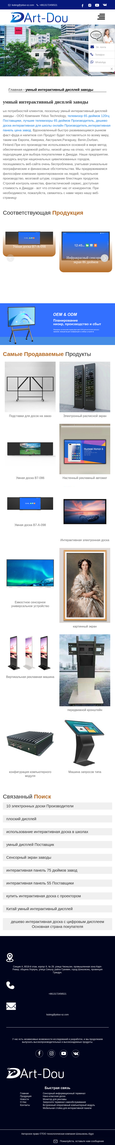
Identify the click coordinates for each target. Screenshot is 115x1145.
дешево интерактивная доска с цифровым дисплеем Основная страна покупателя (57, 924)
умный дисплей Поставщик (30, 845)
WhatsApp (98, 62)
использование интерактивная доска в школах (47, 832)
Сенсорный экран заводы (28, 857)
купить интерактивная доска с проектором (43, 896)
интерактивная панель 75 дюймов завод (41, 870)
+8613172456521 (48, 5)
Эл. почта (98, 47)
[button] (104, 258)
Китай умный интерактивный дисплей (39, 909)
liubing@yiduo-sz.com (23, 5)
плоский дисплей (21, 819)
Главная (15, 90)
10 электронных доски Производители (39, 806)
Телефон (98, 54)
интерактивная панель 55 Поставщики (40, 883)
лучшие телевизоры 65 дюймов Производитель (58, 120)
